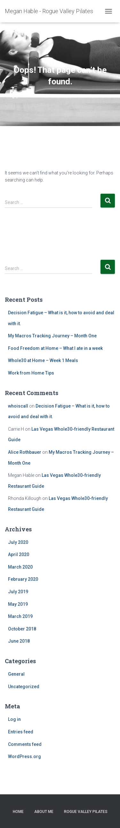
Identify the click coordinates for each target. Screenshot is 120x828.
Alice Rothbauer (24, 452)
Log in (14, 719)
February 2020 (23, 579)
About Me (43, 811)
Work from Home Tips (31, 373)
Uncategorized (23, 686)
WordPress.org (24, 756)
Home (18, 811)
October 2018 (22, 628)
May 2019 (18, 604)
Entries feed (20, 731)
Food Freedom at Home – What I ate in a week (55, 348)
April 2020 (18, 554)
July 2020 (18, 542)
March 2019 (20, 616)
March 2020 (20, 567)
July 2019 (18, 591)
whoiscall (18, 406)
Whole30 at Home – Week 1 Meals (43, 360)
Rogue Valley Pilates (86, 811)
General (16, 674)
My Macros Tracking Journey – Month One (52, 335)
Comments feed (25, 744)
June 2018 (19, 641)
